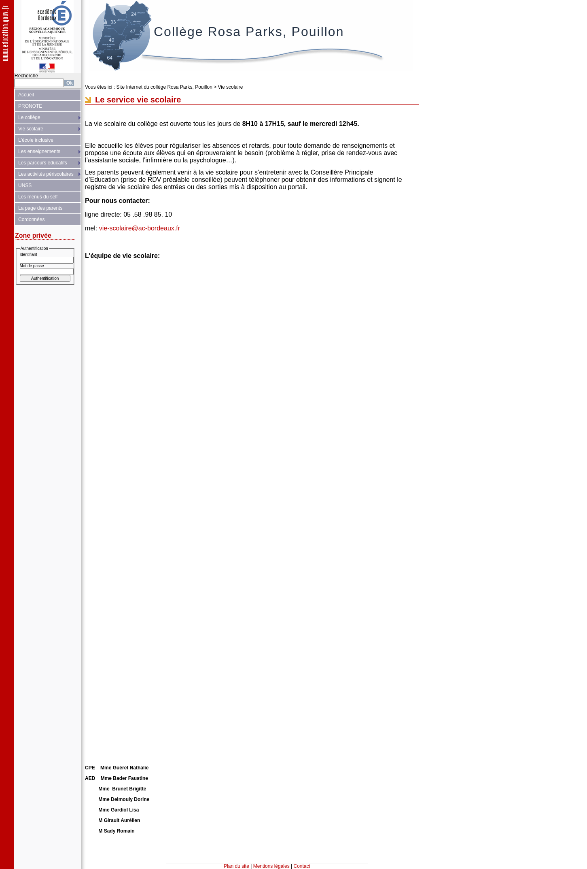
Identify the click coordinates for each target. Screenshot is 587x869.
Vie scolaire (30, 129)
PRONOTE (30, 106)
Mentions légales (271, 866)
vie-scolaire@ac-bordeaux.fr (139, 228)
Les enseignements (39, 151)
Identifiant (28, 254)
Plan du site (236, 866)
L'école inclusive (35, 140)
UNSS (25, 185)
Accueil (26, 95)
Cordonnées (31, 219)
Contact (302, 866)
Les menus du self (37, 197)
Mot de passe (32, 266)
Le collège (29, 117)
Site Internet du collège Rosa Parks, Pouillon (164, 87)
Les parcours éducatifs (42, 163)
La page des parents (40, 208)
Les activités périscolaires (46, 174)
